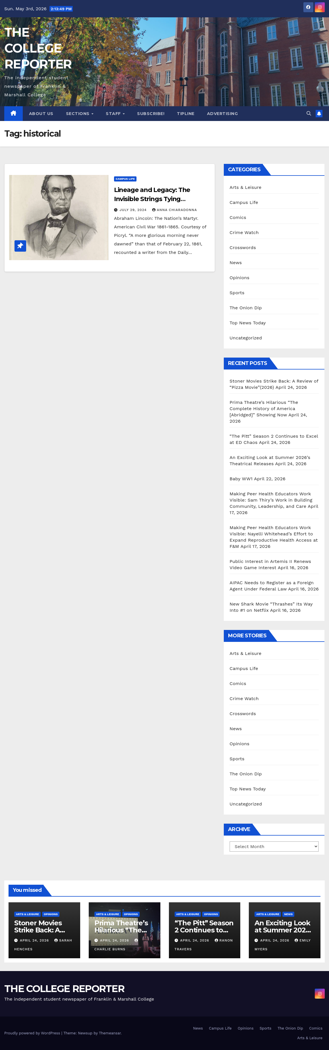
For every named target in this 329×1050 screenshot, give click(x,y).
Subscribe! (150, 113)
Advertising (222, 113)
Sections (78, 113)
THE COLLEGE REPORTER (37, 48)
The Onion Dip (245, 307)
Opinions (239, 277)
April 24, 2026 (35, 940)
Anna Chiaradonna (174, 210)
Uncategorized (245, 338)
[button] (309, 113)
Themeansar (110, 1033)
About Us (41, 113)
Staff (114, 113)
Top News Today (247, 322)
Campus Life (125, 178)
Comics (237, 217)
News (235, 262)
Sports (236, 292)
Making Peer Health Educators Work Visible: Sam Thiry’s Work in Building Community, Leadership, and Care (270, 500)
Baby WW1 (241, 478)
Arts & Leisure (245, 187)
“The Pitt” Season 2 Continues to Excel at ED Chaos (204, 930)
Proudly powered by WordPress (32, 1033)
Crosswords (242, 247)
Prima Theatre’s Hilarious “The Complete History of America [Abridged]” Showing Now (263, 409)
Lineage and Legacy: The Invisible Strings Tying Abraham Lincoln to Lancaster (161, 199)
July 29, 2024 (134, 210)
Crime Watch (244, 232)
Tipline (185, 113)
